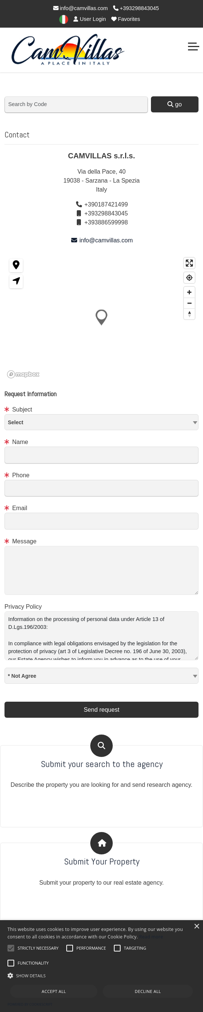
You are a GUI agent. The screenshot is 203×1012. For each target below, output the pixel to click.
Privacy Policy (23, 606)
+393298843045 (136, 8)
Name (16, 442)
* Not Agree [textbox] (22, 676)
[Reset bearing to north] (189, 313)
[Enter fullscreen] (189, 263)
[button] (101, 317)
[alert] (101, 966)
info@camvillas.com (80, 8)
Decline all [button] (148, 991)
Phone (17, 475)
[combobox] (101, 422)
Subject (18, 409)
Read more (151, 937)
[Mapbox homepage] (23, 374)
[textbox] (101, 422)
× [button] (196, 926)
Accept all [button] (54, 991)
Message (20, 541)
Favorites (125, 19)
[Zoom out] (189, 303)
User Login (89, 19)
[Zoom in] (189, 292)
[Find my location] (189, 277)
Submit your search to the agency (102, 764)
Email (15, 508)
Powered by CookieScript (29, 1004)
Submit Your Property (101, 861)
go (174, 104)
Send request (101, 710)
